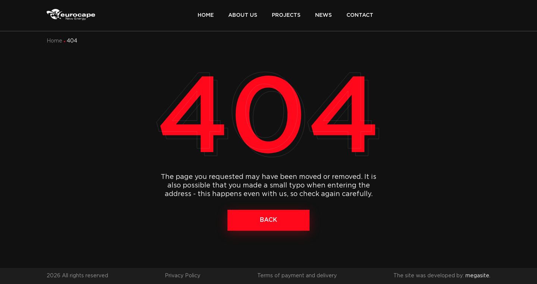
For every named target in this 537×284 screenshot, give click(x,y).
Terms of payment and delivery (297, 276)
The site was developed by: (441, 276)
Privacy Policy (182, 276)
